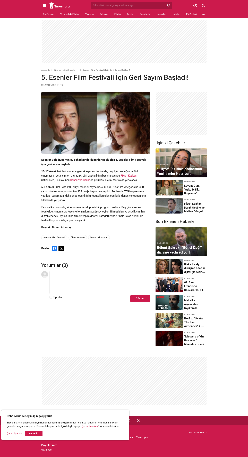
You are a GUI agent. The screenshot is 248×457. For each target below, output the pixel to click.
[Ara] (169, 5)
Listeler (176, 14)
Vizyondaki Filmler (69, 14)
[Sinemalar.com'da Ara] (128, 5)
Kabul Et (33, 433)
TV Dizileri (191, 14)
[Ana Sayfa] (60, 5)
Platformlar (48, 14)
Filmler (117, 14)
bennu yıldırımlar (99, 237)
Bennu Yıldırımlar (80, 180)
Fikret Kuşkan (128, 175)
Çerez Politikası (90, 426)
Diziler (130, 14)
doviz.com (46, 449)
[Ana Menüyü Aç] (44, 5)
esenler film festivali (54, 237)
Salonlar (104, 14)
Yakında (89, 14)
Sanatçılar (145, 14)
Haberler (161, 14)
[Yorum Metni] (99, 282)
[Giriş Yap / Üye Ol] (195, 5)
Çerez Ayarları (14, 433)
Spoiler (58, 297)
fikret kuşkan (78, 237)
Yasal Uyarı (142, 437)
